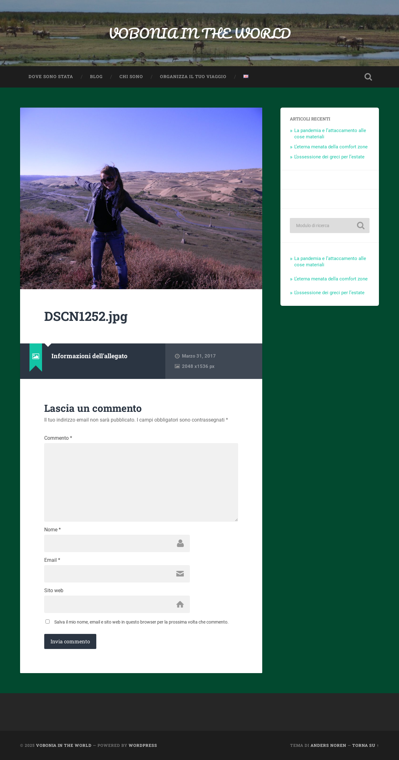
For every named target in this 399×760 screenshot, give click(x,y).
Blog (96, 76)
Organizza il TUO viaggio (193, 76)
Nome (52, 529)
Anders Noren (328, 745)
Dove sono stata (51, 76)
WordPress (143, 745)
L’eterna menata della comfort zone (331, 147)
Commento (58, 438)
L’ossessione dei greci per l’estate (329, 157)
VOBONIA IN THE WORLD (199, 33)
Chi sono (131, 76)
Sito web (53, 590)
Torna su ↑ (365, 745)
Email (52, 560)
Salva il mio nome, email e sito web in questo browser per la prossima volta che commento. (141, 621)
